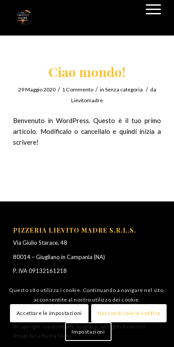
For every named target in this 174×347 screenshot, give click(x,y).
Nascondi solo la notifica (129, 313)
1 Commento (77, 89)
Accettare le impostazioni (49, 313)
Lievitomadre (87, 100)
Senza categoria (124, 89)
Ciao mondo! (87, 72)
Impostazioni (88, 331)
